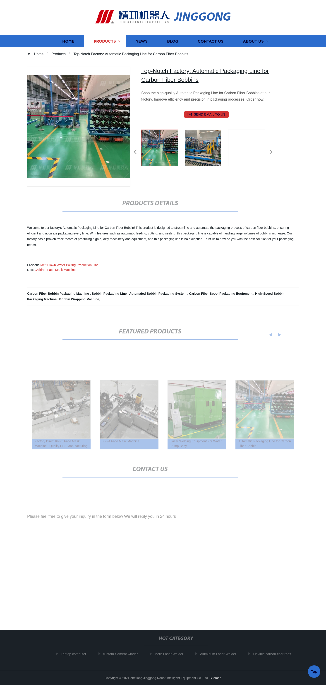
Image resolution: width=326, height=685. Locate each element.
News (141, 42)
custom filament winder (122, 654)
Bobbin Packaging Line (110, 293)
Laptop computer (75, 654)
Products (105, 42)
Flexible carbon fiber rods (273, 654)
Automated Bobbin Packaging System (158, 293)
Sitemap (215, 678)
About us (253, 42)
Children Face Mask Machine (55, 270)
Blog (172, 42)
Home (68, 42)
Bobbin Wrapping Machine (79, 299)
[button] (135, 152)
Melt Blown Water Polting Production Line (69, 265)
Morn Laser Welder (170, 654)
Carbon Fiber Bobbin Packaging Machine (58, 293)
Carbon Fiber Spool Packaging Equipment (221, 293)
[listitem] (163, 150)
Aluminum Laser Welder (220, 654)
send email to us (206, 114)
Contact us (210, 42)
